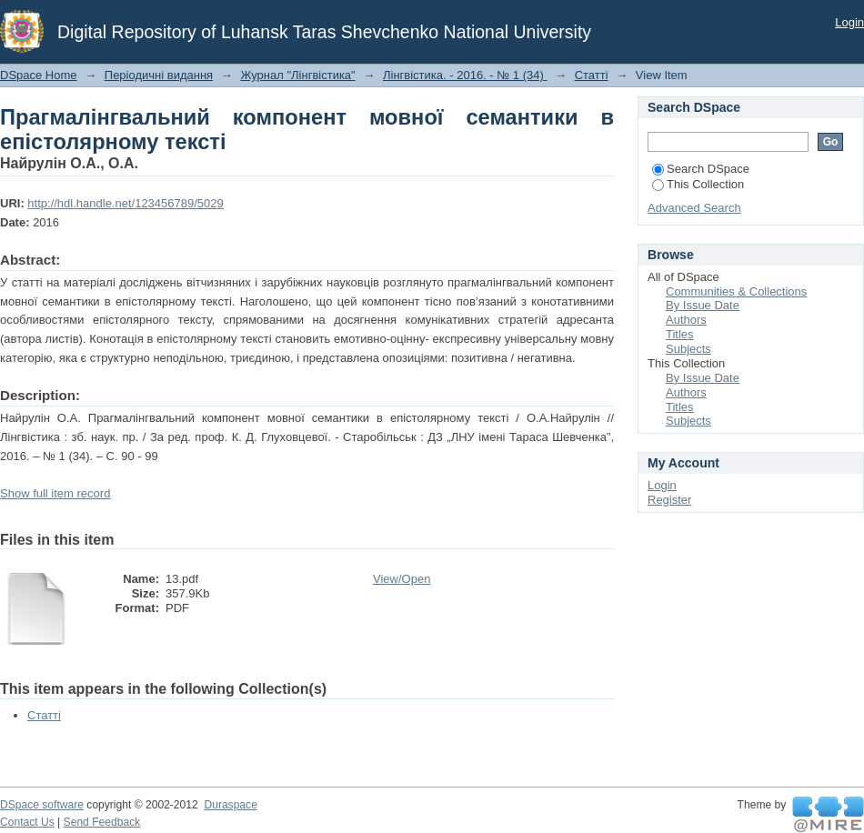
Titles (680, 334)
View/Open (401, 579)
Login (849, 22)
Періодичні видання (159, 75)
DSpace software (42, 804)
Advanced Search (694, 208)
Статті (591, 75)
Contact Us (27, 822)
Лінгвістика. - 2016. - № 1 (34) (465, 75)
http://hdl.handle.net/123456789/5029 (125, 203)
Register (669, 500)
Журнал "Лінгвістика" (297, 75)
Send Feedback (102, 822)
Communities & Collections (736, 291)
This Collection (698, 184)
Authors (686, 319)
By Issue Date (702, 305)
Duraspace (230, 804)
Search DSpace (700, 169)
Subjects (688, 349)
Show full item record (55, 493)
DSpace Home (38, 75)
